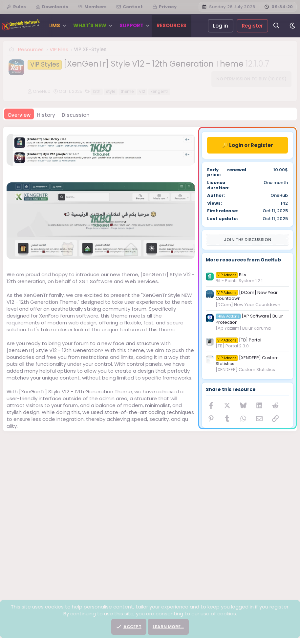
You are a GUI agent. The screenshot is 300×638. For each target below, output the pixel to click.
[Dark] (292, 25)
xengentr (159, 91)
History (46, 115)
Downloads (52, 7)
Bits (231, 275)
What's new (89, 25)
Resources (171, 25)
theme (127, 91)
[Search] (276, 25)
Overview (19, 115)
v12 (142, 91)
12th (96, 91)
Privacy (165, 7)
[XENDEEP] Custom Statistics (247, 361)
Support (131, 25)
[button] (64, 25)
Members (92, 7)
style (110, 91)
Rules (16, 7)
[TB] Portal (238, 340)
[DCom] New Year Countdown (247, 295)
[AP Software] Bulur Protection (249, 319)
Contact (130, 7)
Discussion (76, 115)
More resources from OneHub (243, 260)
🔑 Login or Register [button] (247, 145)
